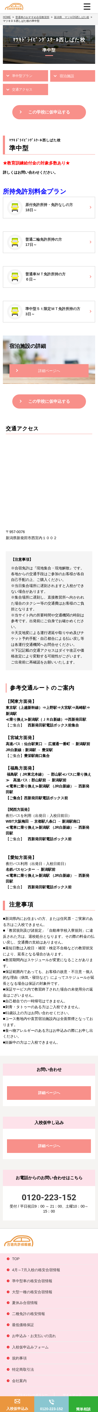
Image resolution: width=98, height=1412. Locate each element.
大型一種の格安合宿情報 (32, 1292)
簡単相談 (83, 1409)
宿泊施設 (67, 76)
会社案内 (19, 1381)
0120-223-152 (51, 1409)
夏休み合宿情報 (25, 1303)
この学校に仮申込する (49, 112)
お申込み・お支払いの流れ (34, 1336)
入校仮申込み (17, 1408)
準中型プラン (22, 76)
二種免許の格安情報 (28, 1314)
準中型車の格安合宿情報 (32, 1281)
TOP (16, 1259)
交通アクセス (22, 89)
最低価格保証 (23, 1325)
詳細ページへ (49, 371)
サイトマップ (72, 1395)
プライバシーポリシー (32, 1395)
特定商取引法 (23, 1369)
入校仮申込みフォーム (30, 1347)
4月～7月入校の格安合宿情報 (36, 1270)
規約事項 (19, 1358)
